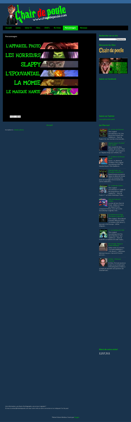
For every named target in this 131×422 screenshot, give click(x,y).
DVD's (47, 28)
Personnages (70, 28)
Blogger (76, 417)
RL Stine (57, 28)
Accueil (8, 28)
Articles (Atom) (19, 130)
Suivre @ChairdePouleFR (107, 119)
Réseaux (83, 28)
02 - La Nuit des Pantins (115, 185)
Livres (18, 28)
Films (38, 28)
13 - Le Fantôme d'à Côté (116, 230)
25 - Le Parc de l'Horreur (116, 129)
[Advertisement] (108, 310)
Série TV (28, 28)
